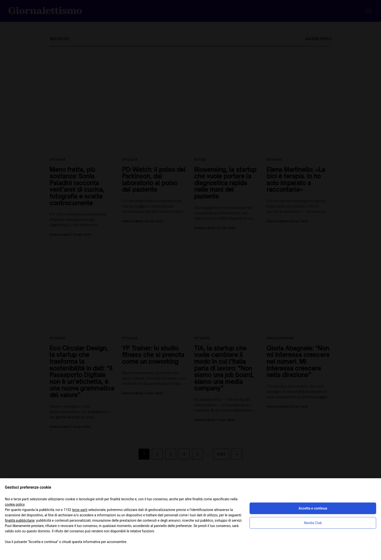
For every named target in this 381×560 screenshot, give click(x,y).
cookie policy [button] (15, 504)
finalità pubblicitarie (20, 520)
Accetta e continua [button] (313, 508)
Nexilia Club (313, 523)
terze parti (79, 510)
